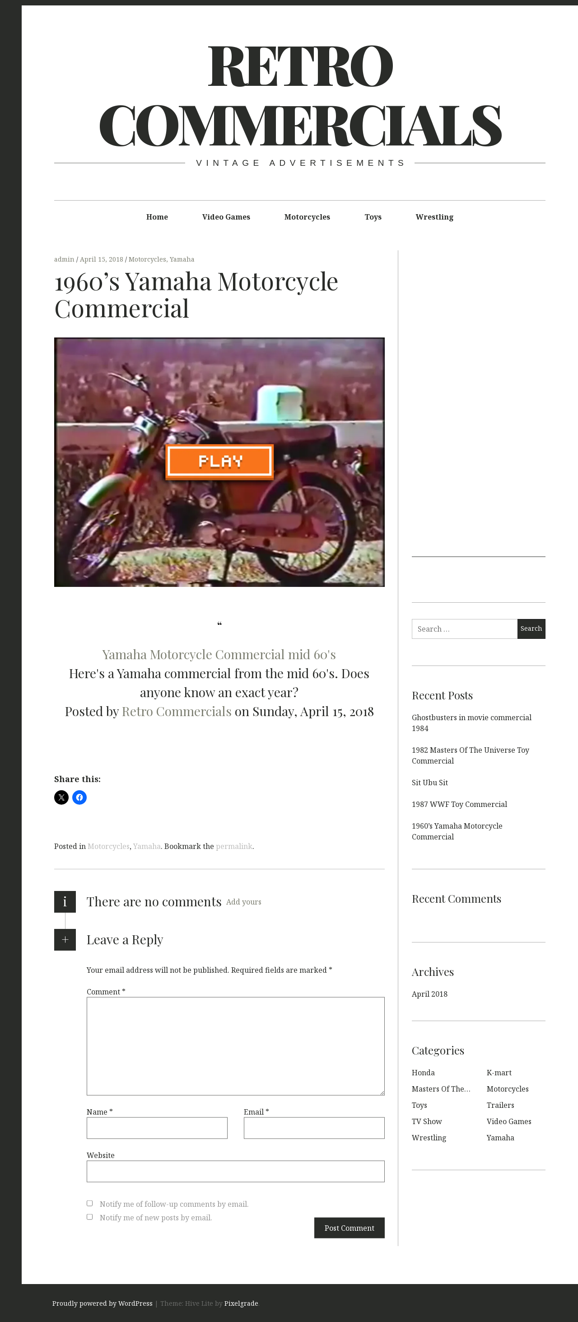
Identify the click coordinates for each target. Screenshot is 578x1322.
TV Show (427, 1121)
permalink (234, 846)
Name (100, 1111)
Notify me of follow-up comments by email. (174, 1204)
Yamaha (182, 259)
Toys (373, 217)
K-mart (499, 1073)
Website (101, 1155)
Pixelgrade (241, 1303)
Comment (106, 991)
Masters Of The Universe (454, 1089)
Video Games (226, 217)
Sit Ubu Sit (430, 783)
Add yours (243, 902)
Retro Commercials (299, 92)
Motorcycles (307, 217)
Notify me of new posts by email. (156, 1217)
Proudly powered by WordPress (102, 1303)
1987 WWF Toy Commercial (459, 804)
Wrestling (435, 217)
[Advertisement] (478, 421)
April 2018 (429, 994)
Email (256, 1111)
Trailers (500, 1105)
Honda (423, 1073)
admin (65, 259)
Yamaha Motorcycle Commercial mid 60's (219, 654)
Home (157, 217)
